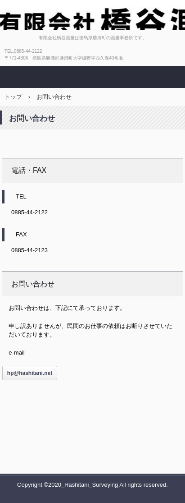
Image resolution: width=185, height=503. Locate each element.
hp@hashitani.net (29, 373)
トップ (13, 96)
